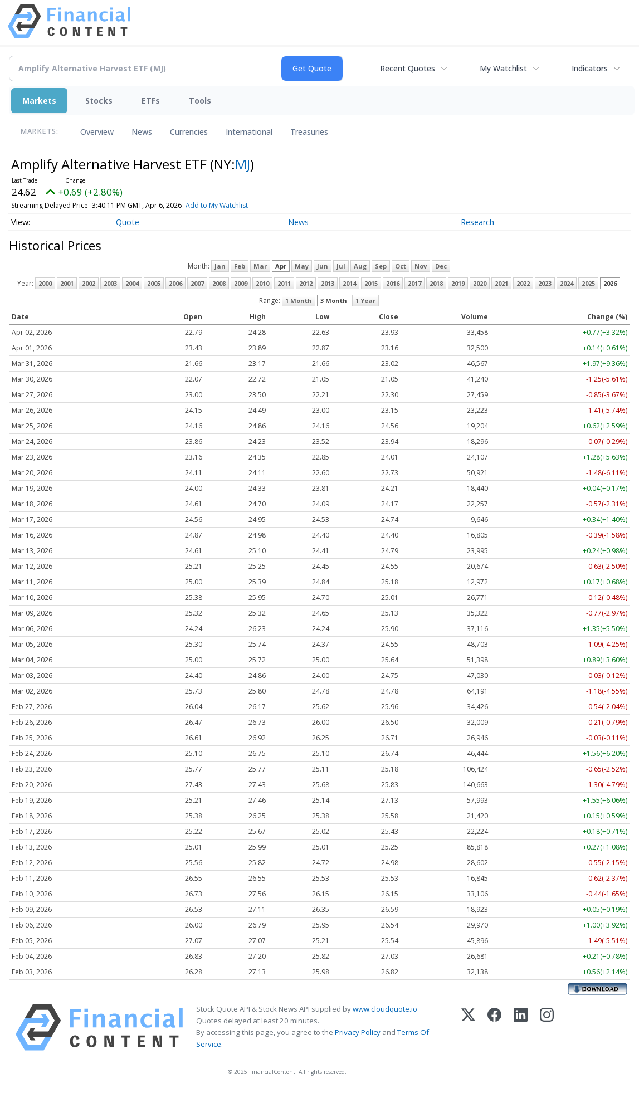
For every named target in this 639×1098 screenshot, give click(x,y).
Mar (260, 266)
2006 (175, 283)
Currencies (189, 131)
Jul (340, 266)
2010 (262, 283)
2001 (67, 283)
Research (477, 222)
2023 (545, 283)
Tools (200, 100)
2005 (153, 283)
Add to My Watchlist (241, 205)
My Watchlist (503, 68)
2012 (306, 283)
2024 (566, 283)
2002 (88, 283)
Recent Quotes (407, 68)
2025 (588, 283)
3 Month (333, 300)
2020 (479, 283)
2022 (523, 283)
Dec (441, 266)
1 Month (298, 300)
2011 (284, 283)
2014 (349, 283)
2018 (436, 283)
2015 (371, 283)
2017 (414, 283)
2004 (132, 283)
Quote (127, 222)
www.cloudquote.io (385, 1009)
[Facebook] (494, 1027)
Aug (360, 266)
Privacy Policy (358, 1032)
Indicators (590, 68)
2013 (327, 283)
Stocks (99, 100)
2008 (219, 283)
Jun (322, 266)
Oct (400, 266)
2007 (197, 283)
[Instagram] (546, 1027)
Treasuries (309, 131)
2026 (610, 283)
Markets (39, 100)
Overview (97, 131)
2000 (45, 283)
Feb (239, 266)
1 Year (365, 300)
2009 (240, 283)
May (302, 266)
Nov (420, 266)
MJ (242, 164)
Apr (280, 266)
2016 (392, 283)
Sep (381, 266)
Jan (220, 266)
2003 (110, 283)
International (249, 131)
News (141, 131)
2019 (458, 283)
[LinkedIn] (520, 1027)
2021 (501, 283)
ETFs (151, 100)
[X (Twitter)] (468, 1027)
